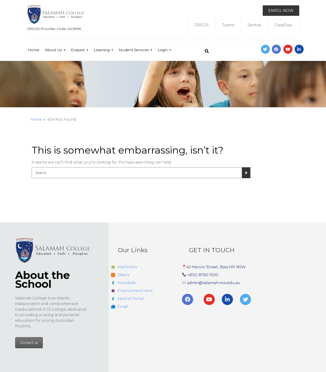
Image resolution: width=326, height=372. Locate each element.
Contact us (29, 343)
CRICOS (201, 25)
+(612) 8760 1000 (202, 275)
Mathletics (127, 267)
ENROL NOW (281, 10)
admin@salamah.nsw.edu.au (213, 283)
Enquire (78, 50)
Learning (102, 50)
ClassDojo (283, 25)
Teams (228, 25)
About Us (53, 50)
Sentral (254, 25)
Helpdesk (127, 283)
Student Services (134, 50)
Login (163, 50)
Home (33, 50)
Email (123, 306)
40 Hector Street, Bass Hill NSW (216, 267)
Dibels (123, 275)
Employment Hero (135, 290)
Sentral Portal (131, 298)
